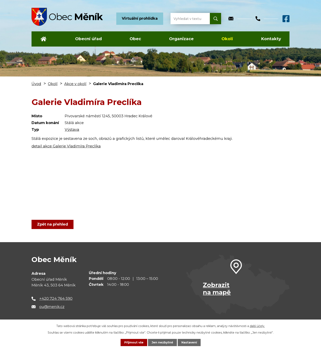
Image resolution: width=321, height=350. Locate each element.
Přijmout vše (134, 342)
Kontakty (271, 38)
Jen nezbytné (162, 342)
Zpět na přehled (52, 224)
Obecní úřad (88, 38)
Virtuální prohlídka (140, 18)
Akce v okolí (75, 84)
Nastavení (189, 342)
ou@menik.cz (51, 306)
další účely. (257, 326)
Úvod (43, 39)
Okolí (227, 38)
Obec (135, 38)
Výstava (72, 129)
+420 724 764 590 (55, 298)
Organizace (181, 38)
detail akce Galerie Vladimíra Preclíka (66, 146)
